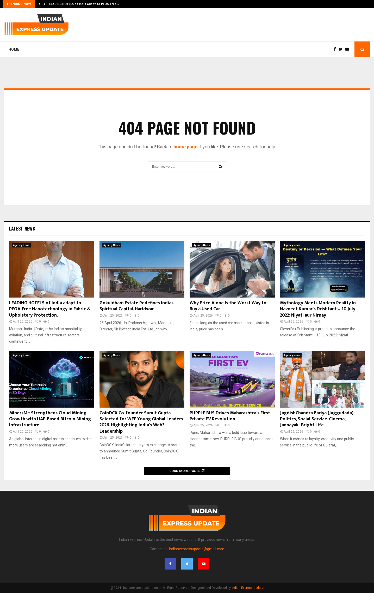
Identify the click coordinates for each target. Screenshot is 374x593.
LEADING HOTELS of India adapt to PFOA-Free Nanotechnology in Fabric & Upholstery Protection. (49, 309)
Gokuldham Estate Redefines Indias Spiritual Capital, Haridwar (136, 306)
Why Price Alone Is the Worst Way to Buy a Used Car (228, 306)
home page (185, 146)
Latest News (22, 228)
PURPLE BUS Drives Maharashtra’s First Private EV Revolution (230, 416)
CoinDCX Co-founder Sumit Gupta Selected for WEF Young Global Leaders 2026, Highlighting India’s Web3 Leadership (141, 422)
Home (14, 49)
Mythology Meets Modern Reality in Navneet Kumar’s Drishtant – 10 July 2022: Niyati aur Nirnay (318, 309)
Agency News (21, 245)
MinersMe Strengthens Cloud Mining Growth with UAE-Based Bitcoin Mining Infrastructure (50, 419)
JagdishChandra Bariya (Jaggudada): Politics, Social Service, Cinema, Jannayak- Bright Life (317, 419)
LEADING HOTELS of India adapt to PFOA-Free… (84, 4)
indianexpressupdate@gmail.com (196, 549)
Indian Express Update (248, 588)
